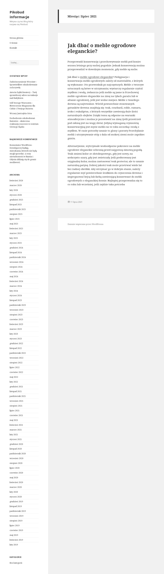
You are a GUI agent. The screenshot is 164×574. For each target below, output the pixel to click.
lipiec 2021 (15, 410)
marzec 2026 (16, 185)
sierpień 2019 (16, 520)
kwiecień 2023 (16, 324)
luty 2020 (14, 492)
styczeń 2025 (16, 243)
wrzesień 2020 (16, 458)
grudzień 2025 (16, 199)
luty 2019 (14, 544)
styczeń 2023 (16, 338)
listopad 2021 (16, 391)
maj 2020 (14, 477)
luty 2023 (14, 333)
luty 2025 (14, 238)
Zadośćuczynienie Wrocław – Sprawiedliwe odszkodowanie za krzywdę (23, 84)
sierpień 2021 (16, 405)
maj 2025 (14, 223)
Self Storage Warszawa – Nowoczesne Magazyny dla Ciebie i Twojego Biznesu (22, 106)
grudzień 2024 (16, 247)
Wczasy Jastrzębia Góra (21, 113)
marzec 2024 (16, 286)
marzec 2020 (16, 487)
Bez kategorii (16, 563)
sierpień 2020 (16, 463)
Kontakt (13, 48)
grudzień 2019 (16, 501)
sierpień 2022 (16, 362)
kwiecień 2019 (16, 540)
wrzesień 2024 (16, 262)
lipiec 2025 (15, 219)
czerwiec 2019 (16, 530)
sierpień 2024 (16, 267)
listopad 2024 (16, 252)
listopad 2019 (16, 506)
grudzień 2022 (16, 343)
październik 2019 (18, 511)
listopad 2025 (16, 204)
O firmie (13, 43)
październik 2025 (18, 209)
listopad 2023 (16, 300)
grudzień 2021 (16, 386)
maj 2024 (14, 276)
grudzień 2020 (16, 444)
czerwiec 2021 (16, 415)
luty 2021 (14, 434)
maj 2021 (14, 420)
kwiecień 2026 (16, 180)
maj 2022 (14, 377)
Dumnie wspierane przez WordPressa (85, 224)
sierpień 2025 (16, 214)
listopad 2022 (16, 348)
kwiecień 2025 (16, 228)
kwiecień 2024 (16, 281)
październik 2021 (18, 396)
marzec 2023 (16, 329)
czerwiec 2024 (16, 271)
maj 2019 (14, 535)
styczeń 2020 (16, 496)
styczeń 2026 (16, 195)
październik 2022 (18, 353)
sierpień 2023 (16, 314)
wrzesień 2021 (16, 401)
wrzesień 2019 (16, 516)
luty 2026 (14, 190)
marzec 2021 (16, 429)
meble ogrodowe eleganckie (96, 76)
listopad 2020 (16, 448)
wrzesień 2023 (16, 309)
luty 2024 (14, 290)
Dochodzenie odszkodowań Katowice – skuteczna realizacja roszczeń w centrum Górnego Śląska (24, 122)
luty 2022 (14, 381)
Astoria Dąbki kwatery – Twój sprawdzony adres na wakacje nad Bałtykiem (24, 95)
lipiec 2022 (15, 367)
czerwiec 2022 (16, 372)
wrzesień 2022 (16, 357)
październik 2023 (18, 305)
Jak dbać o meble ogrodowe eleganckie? (102, 48)
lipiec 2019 (15, 525)
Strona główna (16, 38)
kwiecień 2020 (16, 482)
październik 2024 (18, 257)
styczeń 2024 (16, 295)
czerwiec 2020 (16, 472)
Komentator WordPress (21, 145)
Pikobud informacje (19, 14)
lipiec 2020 (15, 468)
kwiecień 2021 (16, 425)
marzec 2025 (16, 233)
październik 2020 (18, 453)
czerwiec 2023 (16, 319)
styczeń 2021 (16, 439)
